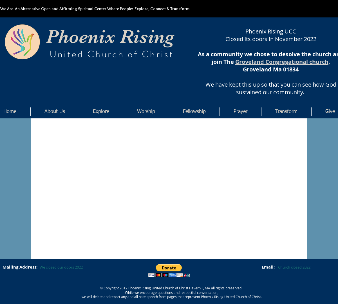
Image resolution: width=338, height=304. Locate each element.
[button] (169, 270)
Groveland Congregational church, (282, 62)
